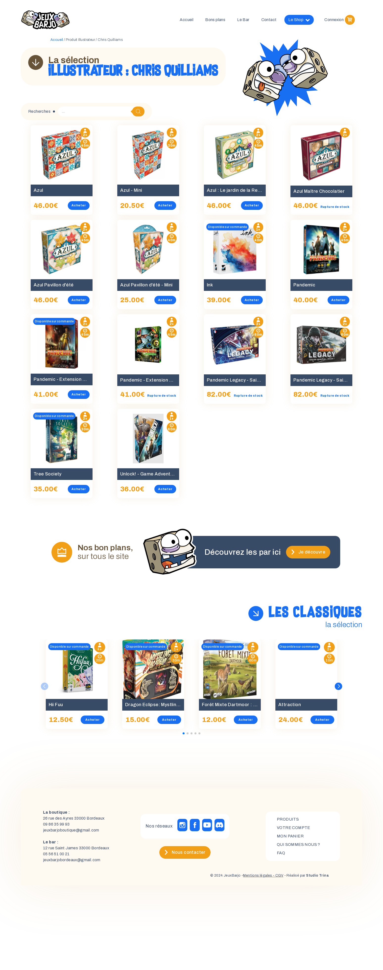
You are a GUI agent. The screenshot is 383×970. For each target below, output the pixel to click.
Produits (288, 819)
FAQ (281, 853)
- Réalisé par (306, 875)
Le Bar (247, 20)
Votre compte (293, 828)
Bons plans (219, 20)
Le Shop (302, 20)
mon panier (290, 836)
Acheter (79, 205)
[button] (338, 686)
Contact (272, 20)
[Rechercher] (138, 111)
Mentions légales (257, 875)
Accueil (190, 20)
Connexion (334, 20)
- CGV (277, 875)
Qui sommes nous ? (298, 844)
